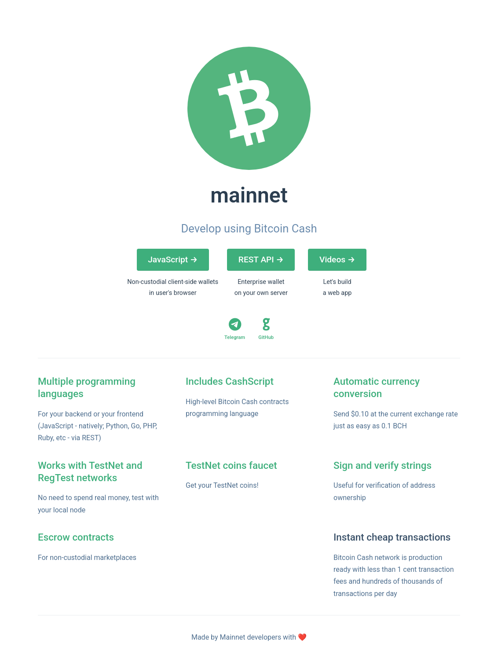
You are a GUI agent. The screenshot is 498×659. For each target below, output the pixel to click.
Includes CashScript (230, 381)
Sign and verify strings (382, 465)
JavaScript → (173, 259)
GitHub (266, 328)
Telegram (234, 328)
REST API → (261, 259)
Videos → (337, 259)
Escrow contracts (76, 537)
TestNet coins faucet (231, 465)
